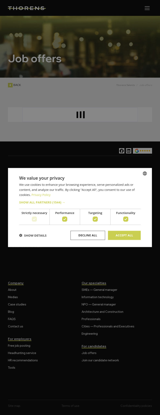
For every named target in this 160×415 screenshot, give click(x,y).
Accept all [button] (124, 235)
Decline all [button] (87, 235)
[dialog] (80, 207)
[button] (80, 202)
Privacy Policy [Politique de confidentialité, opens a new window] (41, 194)
